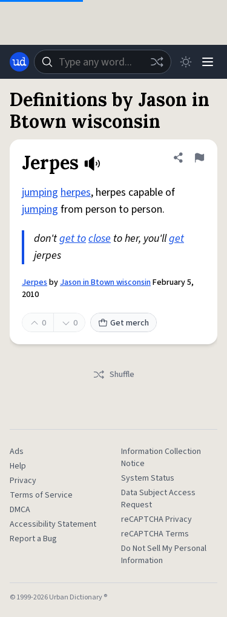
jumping (40, 192)
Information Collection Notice (161, 457)
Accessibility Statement (53, 524)
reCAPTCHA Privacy (156, 519)
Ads (17, 451)
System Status (147, 478)
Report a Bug (33, 539)
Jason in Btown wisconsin (105, 282)
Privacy (23, 481)
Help (18, 466)
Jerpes (34, 282)
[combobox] (102, 62)
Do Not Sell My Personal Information (163, 554)
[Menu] (207, 62)
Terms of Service (41, 495)
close (99, 238)
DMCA (20, 510)
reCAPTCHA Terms (155, 534)
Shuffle (113, 375)
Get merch (123, 323)
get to (72, 238)
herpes (76, 192)
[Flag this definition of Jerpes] (199, 157)
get (176, 238)
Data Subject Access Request (158, 499)
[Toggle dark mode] (186, 62)
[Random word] (157, 62)
